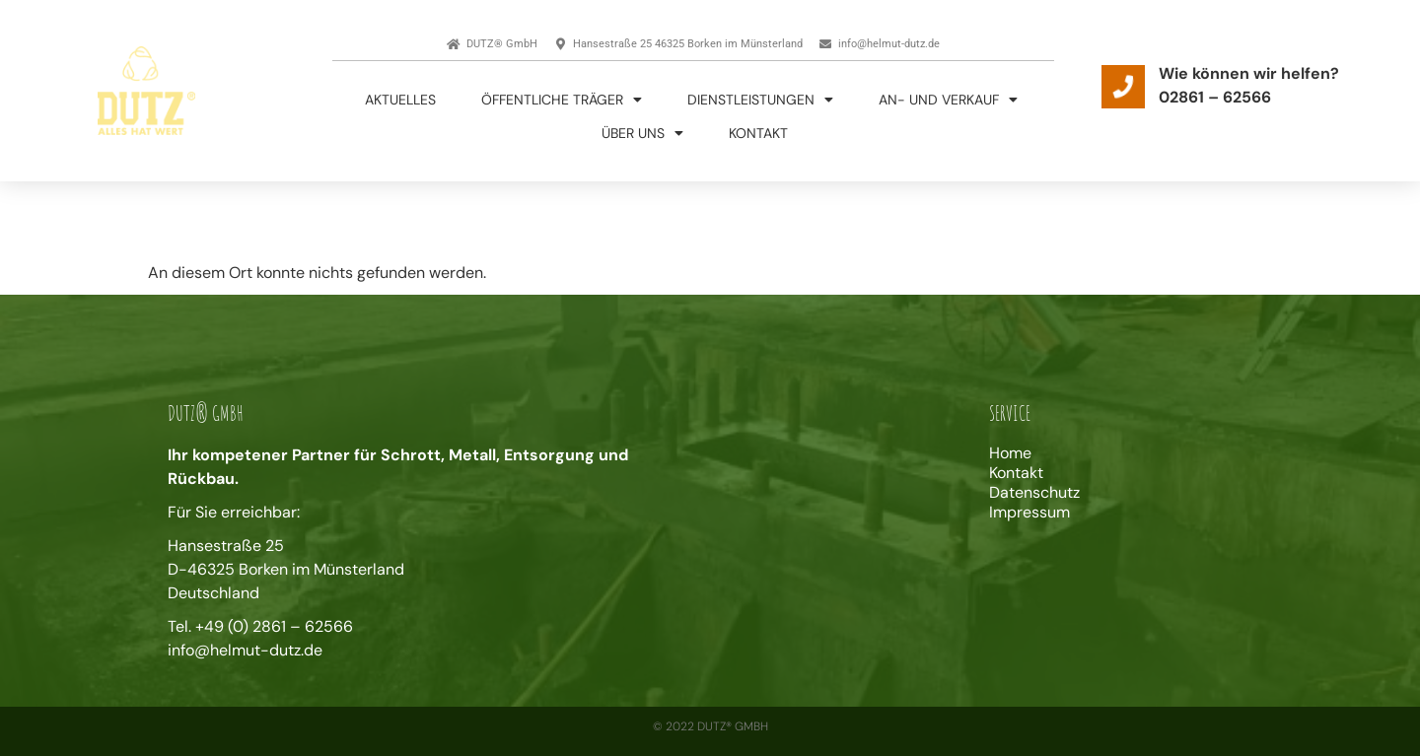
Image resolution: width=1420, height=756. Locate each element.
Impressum (1029, 512)
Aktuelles (400, 99)
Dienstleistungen (760, 99)
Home (1010, 453)
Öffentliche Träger (561, 99)
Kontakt (758, 133)
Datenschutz (1034, 493)
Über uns (642, 133)
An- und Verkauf (948, 99)
